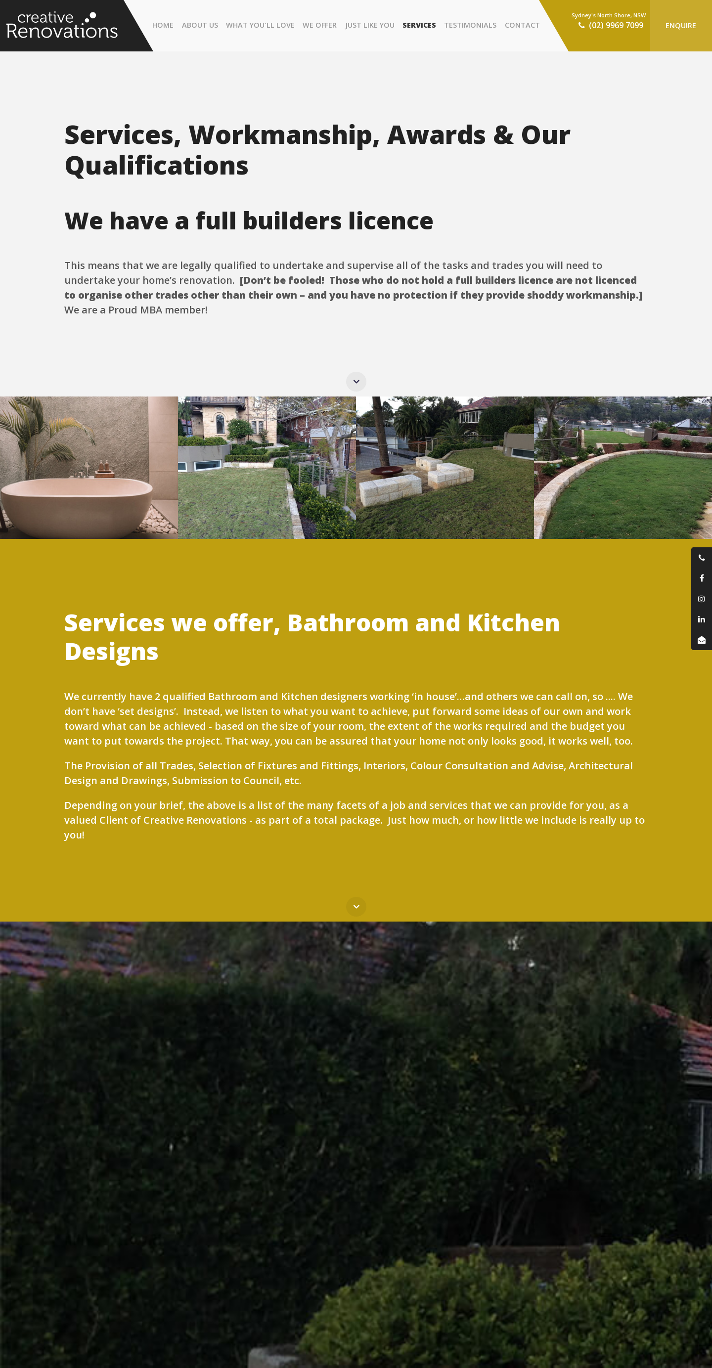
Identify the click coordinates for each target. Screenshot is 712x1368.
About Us (200, 25)
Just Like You (370, 25)
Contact (522, 25)
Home (163, 25)
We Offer (320, 25)
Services (419, 25)
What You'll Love (260, 25)
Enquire (681, 25)
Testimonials (470, 25)
